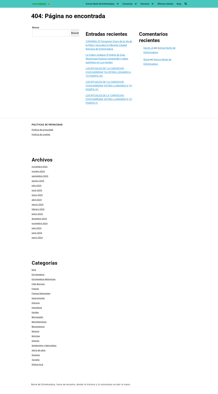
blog (179, 4)
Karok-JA (148, 48)
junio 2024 (37, 233)
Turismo (36, 360)
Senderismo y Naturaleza (44, 345)
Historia (36, 303)
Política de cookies (41, 134)
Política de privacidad (42, 130)
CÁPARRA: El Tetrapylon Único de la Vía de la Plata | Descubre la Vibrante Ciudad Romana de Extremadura (109, 45)
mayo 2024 (37, 238)
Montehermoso (39, 322)
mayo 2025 (37, 195)
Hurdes (35, 312)
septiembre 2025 (40, 176)
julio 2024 (36, 228)
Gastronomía (38, 298)
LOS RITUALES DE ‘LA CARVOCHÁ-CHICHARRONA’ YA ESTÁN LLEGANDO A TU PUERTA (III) (108, 72)
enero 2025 (37, 214)
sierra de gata (38, 350)
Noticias (36, 336)
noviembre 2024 (40, 223)
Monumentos (38, 327)
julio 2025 (36, 185)
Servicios (144, 4)
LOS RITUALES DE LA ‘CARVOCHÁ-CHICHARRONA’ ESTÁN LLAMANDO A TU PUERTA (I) (109, 99)
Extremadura (38, 274)
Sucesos (36, 355)
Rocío (146, 59)
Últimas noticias (165, 4)
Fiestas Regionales (41, 293)
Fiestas (35, 289)
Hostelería (37, 308)
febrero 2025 (38, 209)
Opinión (35, 341)
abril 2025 (37, 200)
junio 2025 (37, 190)
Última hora (37, 364)
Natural (35, 331)
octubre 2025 (38, 171)
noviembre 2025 (40, 167)
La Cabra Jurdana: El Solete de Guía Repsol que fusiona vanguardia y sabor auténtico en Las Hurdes (107, 58)
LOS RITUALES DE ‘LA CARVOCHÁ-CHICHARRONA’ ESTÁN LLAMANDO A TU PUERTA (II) (109, 85)
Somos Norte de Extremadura (100, 4)
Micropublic (37, 317)
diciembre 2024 (39, 219)
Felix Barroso (38, 284)
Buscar (35, 27)
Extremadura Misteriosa (43, 279)
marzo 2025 (38, 204)
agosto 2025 (38, 181)
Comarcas (127, 4)
